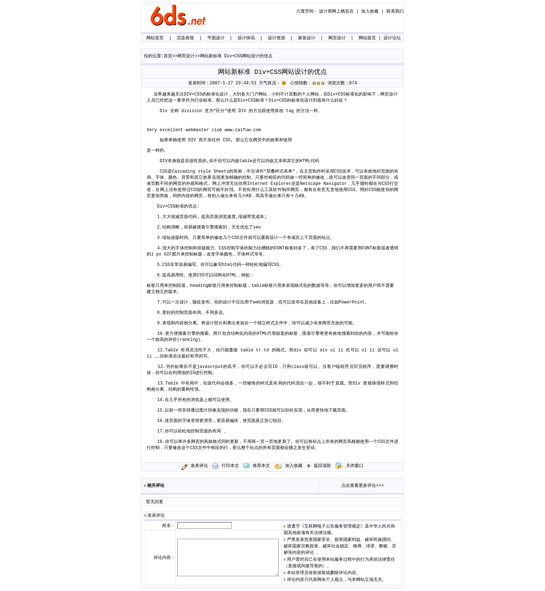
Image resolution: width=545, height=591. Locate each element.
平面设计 (216, 38)
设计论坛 (392, 38)
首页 (168, 56)
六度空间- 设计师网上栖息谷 (324, 11)
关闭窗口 (349, 465)
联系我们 (395, 11)
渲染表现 (185, 38)
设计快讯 (246, 38)
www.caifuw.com (243, 130)
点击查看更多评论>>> (362, 485)
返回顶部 (319, 465)
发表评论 (199, 465)
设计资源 (276, 38)
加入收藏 (369, 11)
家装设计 (306, 38)
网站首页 (155, 38)
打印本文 (225, 465)
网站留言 (367, 38)
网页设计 (337, 38)
